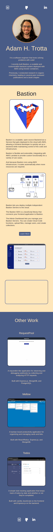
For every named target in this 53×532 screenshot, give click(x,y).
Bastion (26, 93)
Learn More (24, 234)
